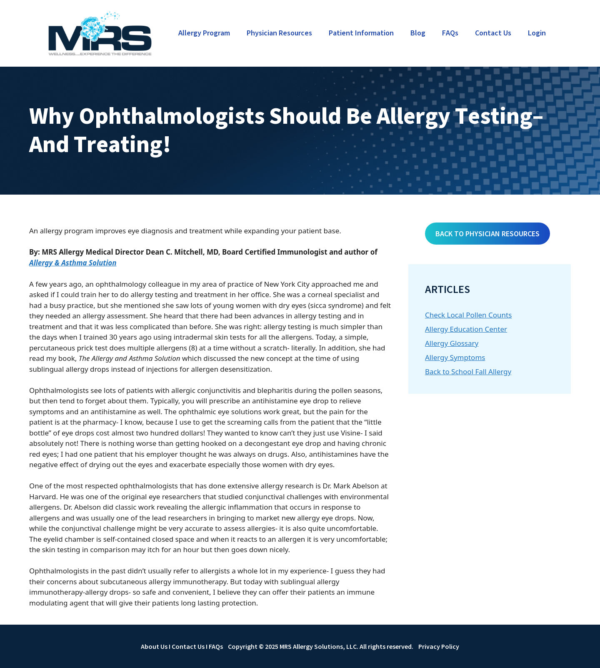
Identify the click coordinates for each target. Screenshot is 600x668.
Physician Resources (279, 33)
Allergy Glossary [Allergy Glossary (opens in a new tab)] (451, 343)
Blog (417, 33)
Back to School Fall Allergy (468, 371)
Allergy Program (204, 33)
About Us (154, 646)
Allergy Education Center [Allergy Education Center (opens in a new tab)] (466, 329)
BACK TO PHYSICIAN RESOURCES (487, 233)
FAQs (450, 33)
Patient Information (361, 33)
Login (537, 33)
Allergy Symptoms (455, 357)
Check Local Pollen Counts (468, 315)
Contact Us (493, 33)
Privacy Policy (438, 646)
